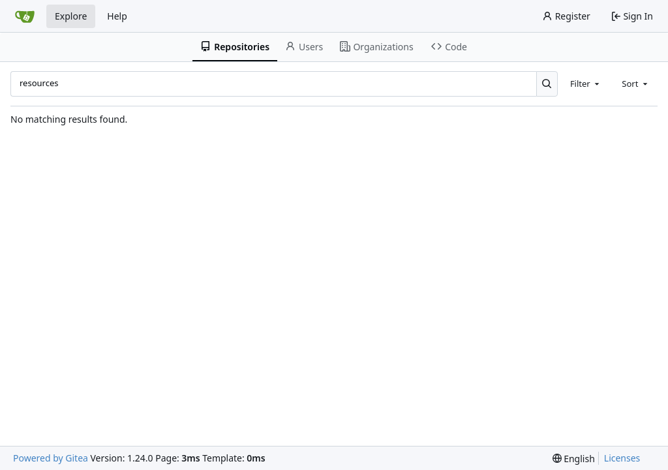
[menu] (574, 458)
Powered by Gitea (50, 458)
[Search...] (547, 83)
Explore (71, 16)
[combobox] (585, 83)
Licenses (622, 458)
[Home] (25, 16)
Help (117, 16)
